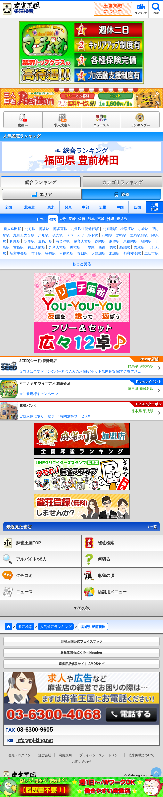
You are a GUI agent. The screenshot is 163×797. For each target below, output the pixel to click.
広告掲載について (141, 755)
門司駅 (30, 229)
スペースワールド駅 (82, 235)
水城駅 (114, 253)
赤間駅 (100, 241)
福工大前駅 (36, 247)
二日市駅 (151, 253)
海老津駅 (63, 241)
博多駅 (44, 229)
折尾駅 (15, 241)
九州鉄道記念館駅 (85, 229)
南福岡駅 (66, 253)
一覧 (152, 527)
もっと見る (81, 264)
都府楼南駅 (132, 253)
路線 (121, 194)
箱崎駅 (124, 247)
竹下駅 (36, 253)
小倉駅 (143, 229)
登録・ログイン (19, 755)
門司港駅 (110, 229)
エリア (41, 194)
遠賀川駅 (45, 241)
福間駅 (146, 241)
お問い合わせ (81, 761)
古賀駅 (18, 247)
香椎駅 (75, 247)
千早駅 (89, 247)
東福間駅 (130, 241)
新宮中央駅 (18, 253)
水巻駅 (29, 241)
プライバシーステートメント (100, 755)
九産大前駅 (57, 247)
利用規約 (65, 755)
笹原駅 (50, 253)
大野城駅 (98, 253)
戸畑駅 (43, 235)
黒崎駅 (121, 235)
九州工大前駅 (23, 235)
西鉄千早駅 (107, 247)
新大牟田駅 (12, 229)
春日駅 (82, 253)
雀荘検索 (25, 627)
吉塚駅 (139, 247)
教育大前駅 (82, 241)
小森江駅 (127, 229)
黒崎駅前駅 (139, 235)
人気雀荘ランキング (56, 627)
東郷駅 (114, 241)
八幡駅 (107, 235)
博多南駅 (60, 229)
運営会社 (44, 755)
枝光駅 (57, 235)
